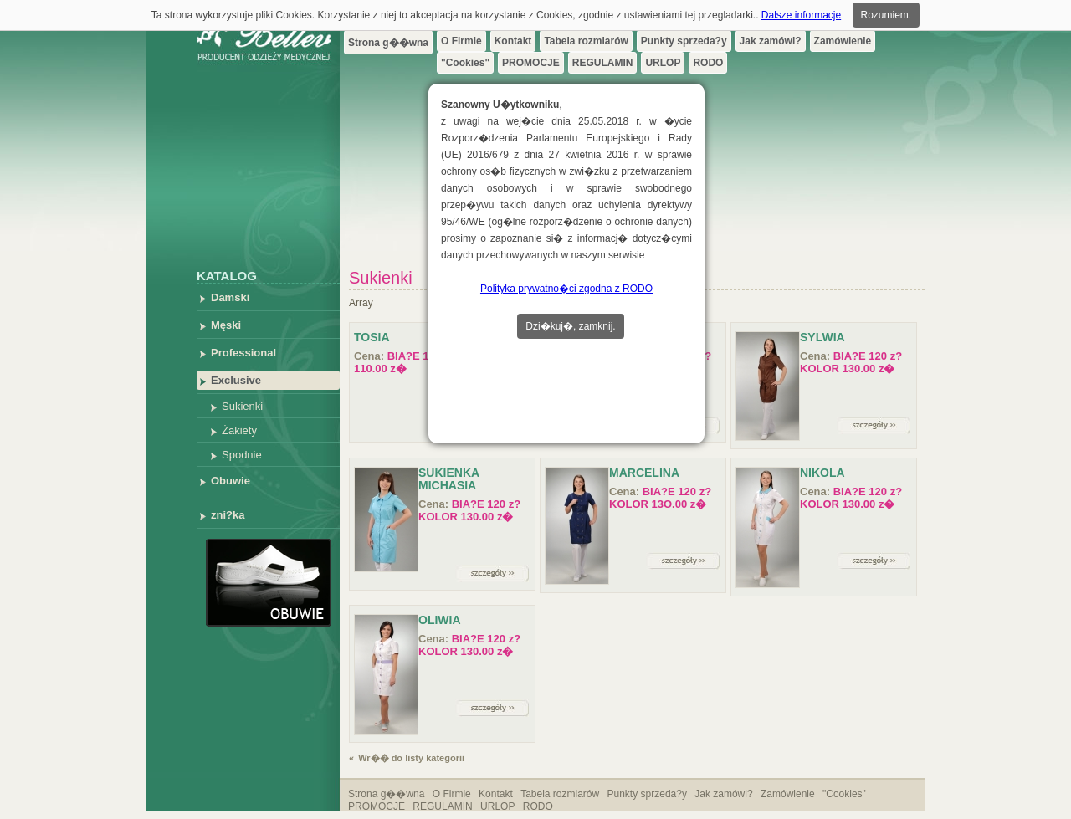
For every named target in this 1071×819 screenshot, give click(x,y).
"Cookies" (465, 63)
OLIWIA (439, 620)
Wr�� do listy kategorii (411, 758)
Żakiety (239, 430)
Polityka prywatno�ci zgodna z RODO (566, 288)
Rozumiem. (886, 15)
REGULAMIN (602, 63)
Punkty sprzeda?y (684, 41)
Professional (243, 352)
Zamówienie (843, 41)
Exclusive (236, 380)
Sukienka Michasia (448, 479)
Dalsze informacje (801, 15)
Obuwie (230, 480)
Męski (226, 325)
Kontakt (513, 41)
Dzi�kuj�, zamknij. (570, 326)
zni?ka (227, 515)
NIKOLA (822, 472)
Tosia (372, 337)
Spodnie (242, 454)
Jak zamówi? (771, 41)
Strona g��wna (388, 43)
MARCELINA (644, 472)
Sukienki (242, 406)
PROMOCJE (531, 63)
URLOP (662, 63)
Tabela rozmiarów (586, 41)
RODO (708, 63)
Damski (230, 297)
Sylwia (822, 337)
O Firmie (461, 41)
